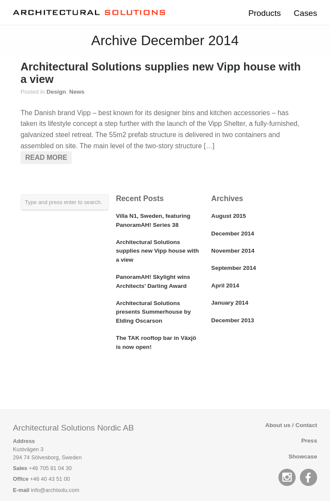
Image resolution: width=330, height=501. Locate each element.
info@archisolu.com (55, 490)
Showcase (303, 456)
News (77, 92)
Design (56, 92)
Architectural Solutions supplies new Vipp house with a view (157, 251)
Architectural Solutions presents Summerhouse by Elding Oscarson (153, 312)
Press (309, 440)
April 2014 (225, 285)
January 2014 (229, 302)
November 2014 (233, 250)
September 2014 (233, 268)
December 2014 (232, 233)
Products (264, 13)
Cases (305, 13)
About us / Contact (291, 425)
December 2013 (232, 320)
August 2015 (228, 216)
